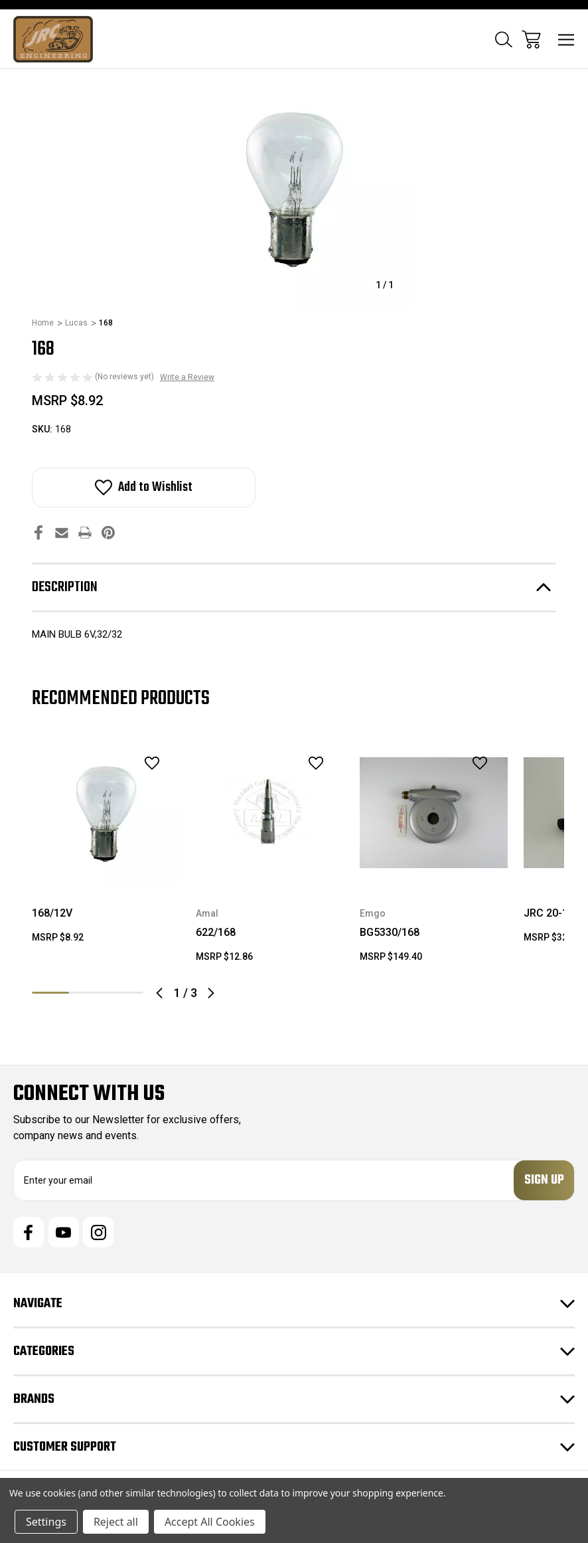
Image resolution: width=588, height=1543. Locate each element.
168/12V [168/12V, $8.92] (52, 913)
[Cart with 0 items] (531, 39)
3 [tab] (124, 993)
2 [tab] (87, 993)
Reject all (116, 1521)
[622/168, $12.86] (270, 813)
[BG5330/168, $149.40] (434, 813)
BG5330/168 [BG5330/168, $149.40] (389, 932)
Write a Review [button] (187, 377)
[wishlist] (134, 762)
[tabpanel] (106, 846)
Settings (46, 1521)
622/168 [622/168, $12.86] (216, 932)
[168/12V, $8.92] (106, 813)
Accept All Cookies (210, 1521)
